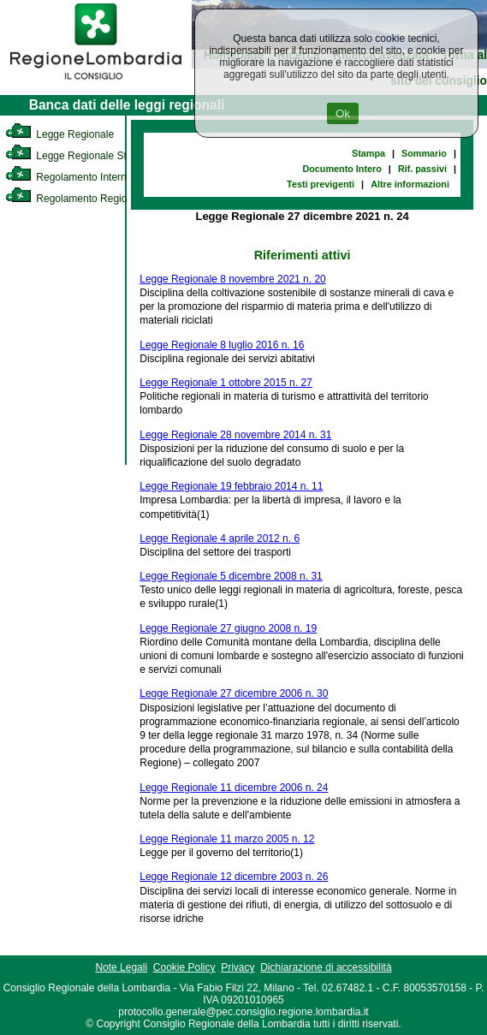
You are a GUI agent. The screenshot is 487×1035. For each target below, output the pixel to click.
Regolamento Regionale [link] (75, 199)
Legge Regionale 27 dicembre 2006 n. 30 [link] (234, 693)
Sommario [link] (424, 153)
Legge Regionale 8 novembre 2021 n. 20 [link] (233, 279)
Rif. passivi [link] (422, 169)
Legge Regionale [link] (59, 134)
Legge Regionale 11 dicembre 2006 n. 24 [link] (234, 788)
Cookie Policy (184, 967)
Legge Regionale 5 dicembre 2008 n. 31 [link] (231, 576)
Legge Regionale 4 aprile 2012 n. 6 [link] (220, 538)
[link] (96, 82)
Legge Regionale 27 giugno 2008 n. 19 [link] (228, 628)
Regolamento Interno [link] (68, 177)
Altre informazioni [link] (410, 184)
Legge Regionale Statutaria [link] (83, 156)
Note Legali (121, 967)
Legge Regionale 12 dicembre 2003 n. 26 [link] (234, 877)
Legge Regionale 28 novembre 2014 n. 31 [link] (235, 435)
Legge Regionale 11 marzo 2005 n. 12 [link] (227, 839)
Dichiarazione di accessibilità (325, 967)
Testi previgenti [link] (320, 184)
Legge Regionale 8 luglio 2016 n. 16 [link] (222, 345)
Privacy (237, 967)
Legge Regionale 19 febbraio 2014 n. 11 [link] (231, 486)
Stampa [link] (368, 153)
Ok (343, 113)
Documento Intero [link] (341, 169)
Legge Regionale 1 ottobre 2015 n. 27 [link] (226, 383)
